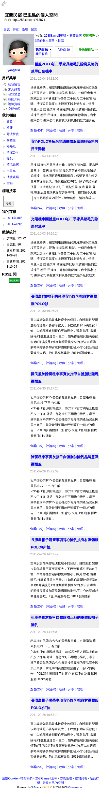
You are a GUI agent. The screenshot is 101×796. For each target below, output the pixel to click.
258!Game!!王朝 (55, 35)
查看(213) (36, 363)
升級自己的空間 (53, 783)
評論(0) (51, 130)
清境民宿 (13, 164)
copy (6, 20)
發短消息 (14, 94)
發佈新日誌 (86, 50)
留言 (34, 29)
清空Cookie (10, 778)
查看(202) (36, 285)
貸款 (10, 121)
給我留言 (14, 84)
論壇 (25, 29)
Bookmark (10, 20)
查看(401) (36, 130)
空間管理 (89, 35)
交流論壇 (66, 778)
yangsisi (14, 70)
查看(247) (36, 208)
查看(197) (36, 446)
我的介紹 (14, 99)
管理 (80, 130)
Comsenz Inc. (76, 787)
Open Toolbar (6, 5)
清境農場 (13, 177)
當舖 (10, 183)
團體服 (11, 140)
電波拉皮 (13, 134)
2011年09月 (15, 224)
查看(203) (36, 606)
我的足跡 (64, 49)
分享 (71, 130)
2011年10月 (15, 218)
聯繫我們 (26, 778)
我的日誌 (42, 49)
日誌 (7, 29)
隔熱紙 (11, 146)
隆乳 (10, 158)
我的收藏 (42, 54)
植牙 (10, 127)
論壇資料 (14, 104)
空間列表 (81, 778)
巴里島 (11, 171)
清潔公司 (13, 152)
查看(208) (36, 689)
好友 (16, 29)
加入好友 (14, 89)
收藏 (62, 130)
